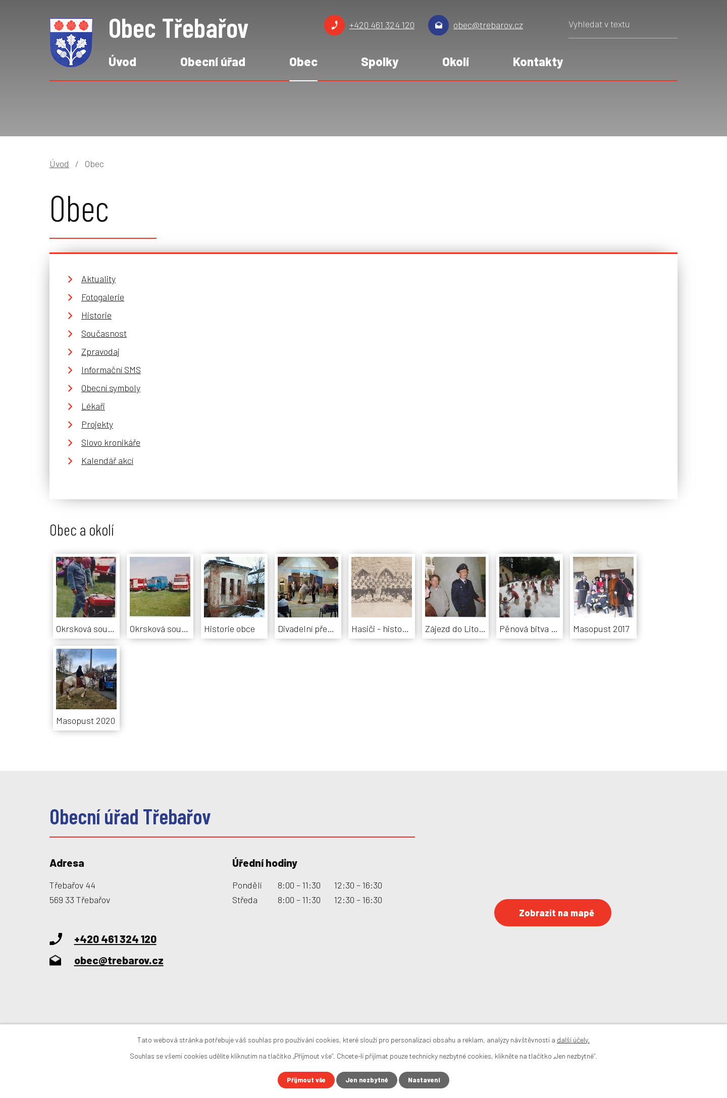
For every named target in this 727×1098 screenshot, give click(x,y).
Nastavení (427, 1079)
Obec (303, 61)
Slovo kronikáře (110, 442)
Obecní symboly (110, 387)
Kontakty (538, 61)
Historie (96, 315)
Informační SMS (111, 369)
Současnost (104, 333)
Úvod (122, 61)
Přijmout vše (304, 1079)
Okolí (455, 61)
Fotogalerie (102, 296)
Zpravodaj (100, 351)
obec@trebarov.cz (488, 24)
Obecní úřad (212, 61)
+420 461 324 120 (381, 24)
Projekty (97, 424)
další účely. (573, 1038)
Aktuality (98, 278)
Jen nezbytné (368, 1079)
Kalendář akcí (107, 460)
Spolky (379, 61)
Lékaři (93, 405)
